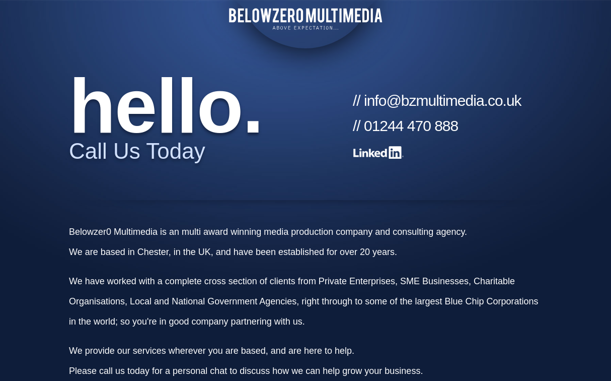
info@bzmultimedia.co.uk (442, 100)
